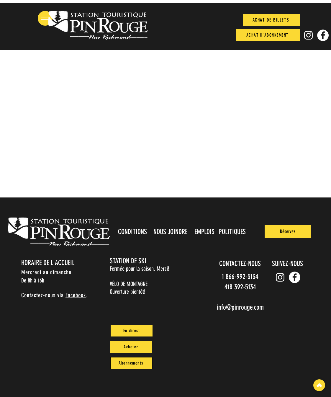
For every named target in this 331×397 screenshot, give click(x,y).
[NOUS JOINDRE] (170, 232)
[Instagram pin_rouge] (308, 35)
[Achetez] (131, 347)
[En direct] (132, 330)
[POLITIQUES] (232, 232)
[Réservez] (288, 231)
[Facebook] (323, 35)
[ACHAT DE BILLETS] (271, 20)
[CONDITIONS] (132, 232)
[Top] (319, 385)
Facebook (75, 295)
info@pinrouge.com (240, 307)
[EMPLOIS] (204, 232)
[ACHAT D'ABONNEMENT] (268, 35)
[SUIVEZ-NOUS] (288, 263)
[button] (45, 18)
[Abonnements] (131, 363)
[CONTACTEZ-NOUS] (240, 263)
